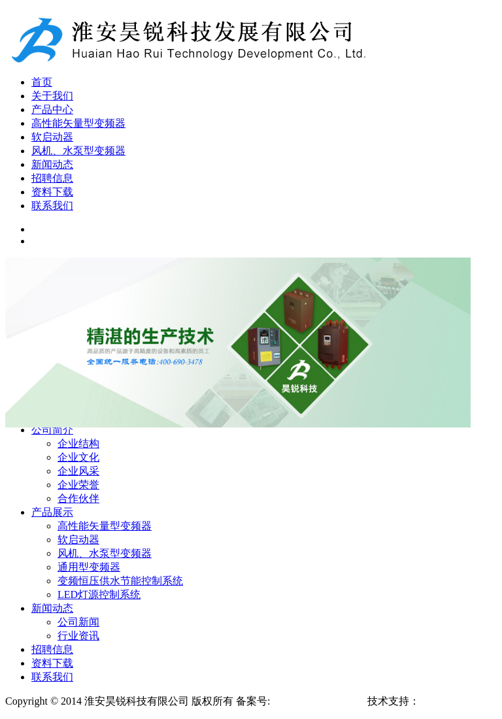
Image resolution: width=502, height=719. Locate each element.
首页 (41, 82)
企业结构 (78, 443)
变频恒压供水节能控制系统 (120, 580)
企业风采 (78, 471)
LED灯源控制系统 (99, 594)
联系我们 (52, 205)
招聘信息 (52, 178)
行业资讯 (78, 635)
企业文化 (78, 457)
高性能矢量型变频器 (78, 123)
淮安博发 (440, 701)
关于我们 (52, 95)
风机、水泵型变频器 (78, 150)
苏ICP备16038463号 (317, 701)
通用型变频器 (89, 567)
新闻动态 (52, 164)
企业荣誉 (78, 484)
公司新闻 (78, 621)
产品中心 (52, 109)
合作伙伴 (78, 498)
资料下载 (52, 191)
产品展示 (52, 512)
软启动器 (52, 136)
